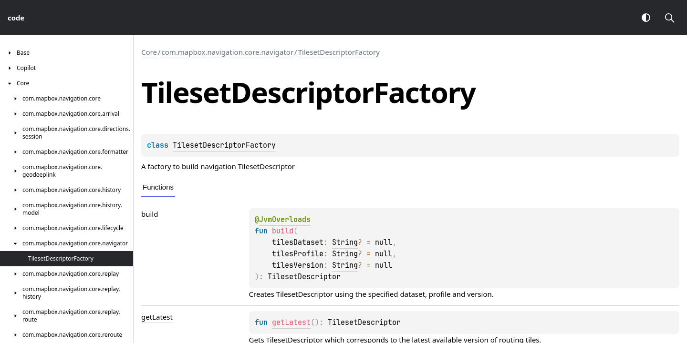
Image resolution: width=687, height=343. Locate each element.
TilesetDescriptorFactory (339, 52)
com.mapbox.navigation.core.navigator (228, 52)
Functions (158, 187)
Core (149, 52)
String (345, 242)
